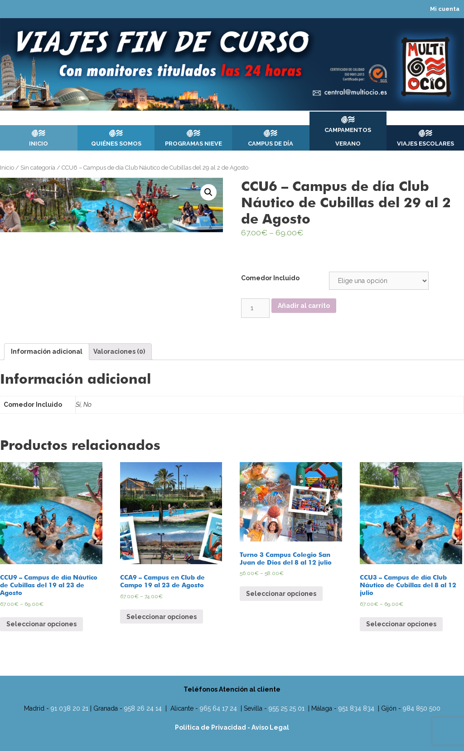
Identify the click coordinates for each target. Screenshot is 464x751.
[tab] (46, 351)
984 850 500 (421, 708)
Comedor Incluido (270, 278)
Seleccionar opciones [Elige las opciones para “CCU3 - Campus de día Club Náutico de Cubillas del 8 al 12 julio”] (401, 624)
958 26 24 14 (143, 708)
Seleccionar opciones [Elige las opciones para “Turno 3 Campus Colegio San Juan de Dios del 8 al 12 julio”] (281, 593)
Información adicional (46, 351)
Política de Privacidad (211, 727)
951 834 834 (356, 708)
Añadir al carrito (304, 305)
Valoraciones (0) (119, 351)
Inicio (7, 167)
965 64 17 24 (218, 708)
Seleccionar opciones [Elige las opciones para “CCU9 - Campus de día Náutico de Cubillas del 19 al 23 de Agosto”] (41, 624)
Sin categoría (37, 167)
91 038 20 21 (69, 708)
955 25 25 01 (286, 708)
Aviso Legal (270, 727)
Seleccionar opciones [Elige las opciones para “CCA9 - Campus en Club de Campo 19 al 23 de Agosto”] (161, 616)
